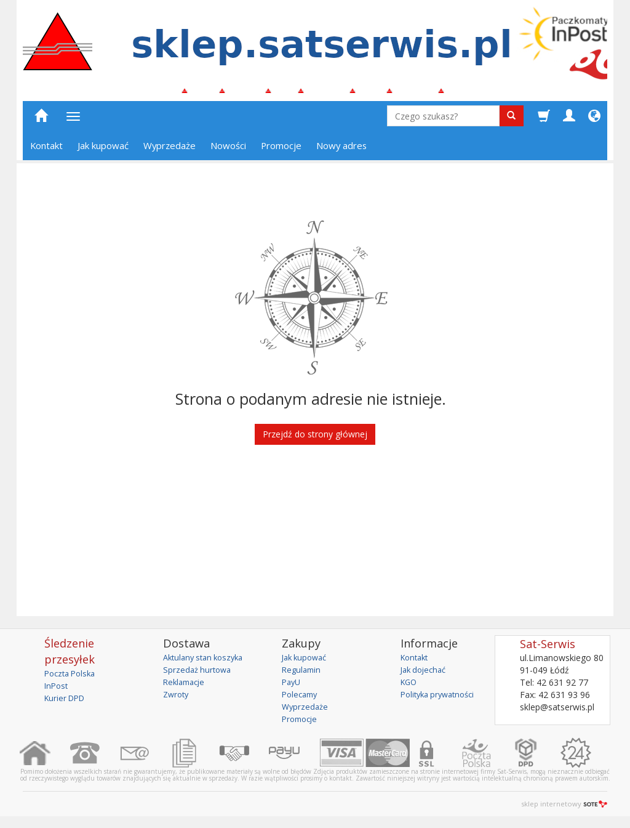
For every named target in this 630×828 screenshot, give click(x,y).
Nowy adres (341, 151)
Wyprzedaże (169, 151)
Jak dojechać (426, 675)
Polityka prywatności (441, 699)
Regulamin (303, 675)
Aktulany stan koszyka (207, 662)
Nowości (228, 151)
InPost (57, 691)
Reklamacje (186, 687)
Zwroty (177, 699)
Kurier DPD (66, 703)
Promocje (281, 151)
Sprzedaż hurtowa (199, 675)
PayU (292, 687)
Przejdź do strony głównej (315, 439)
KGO (410, 687)
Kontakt (46, 151)
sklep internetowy (564, 809)
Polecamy (301, 699)
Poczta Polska (72, 678)
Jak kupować (103, 151)
